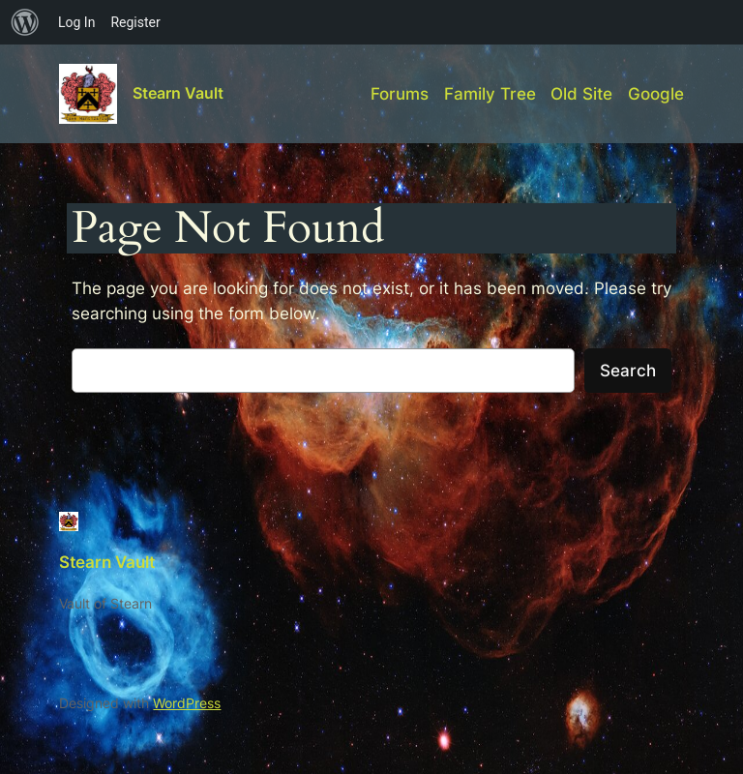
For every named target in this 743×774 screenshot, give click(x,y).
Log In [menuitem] (76, 22)
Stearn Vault (178, 93)
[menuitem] (25, 22)
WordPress (187, 703)
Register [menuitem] (135, 22)
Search (628, 370)
